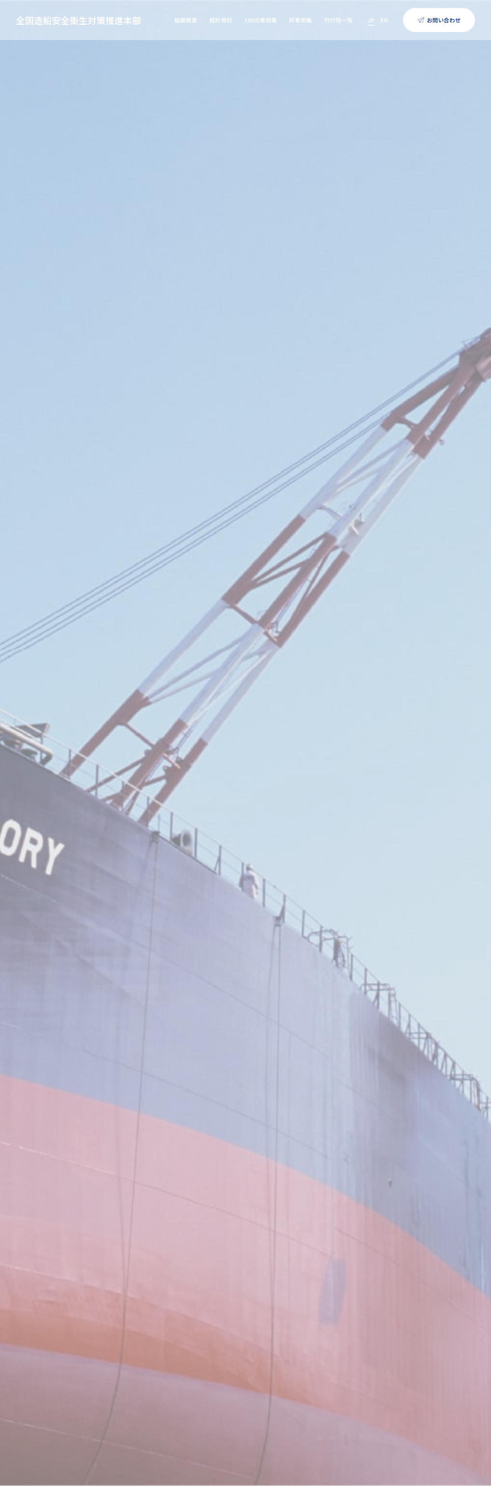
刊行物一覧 (338, 20)
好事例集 (300, 20)
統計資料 (220, 20)
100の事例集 (260, 20)
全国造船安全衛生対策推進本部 (78, 20)
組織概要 (185, 20)
